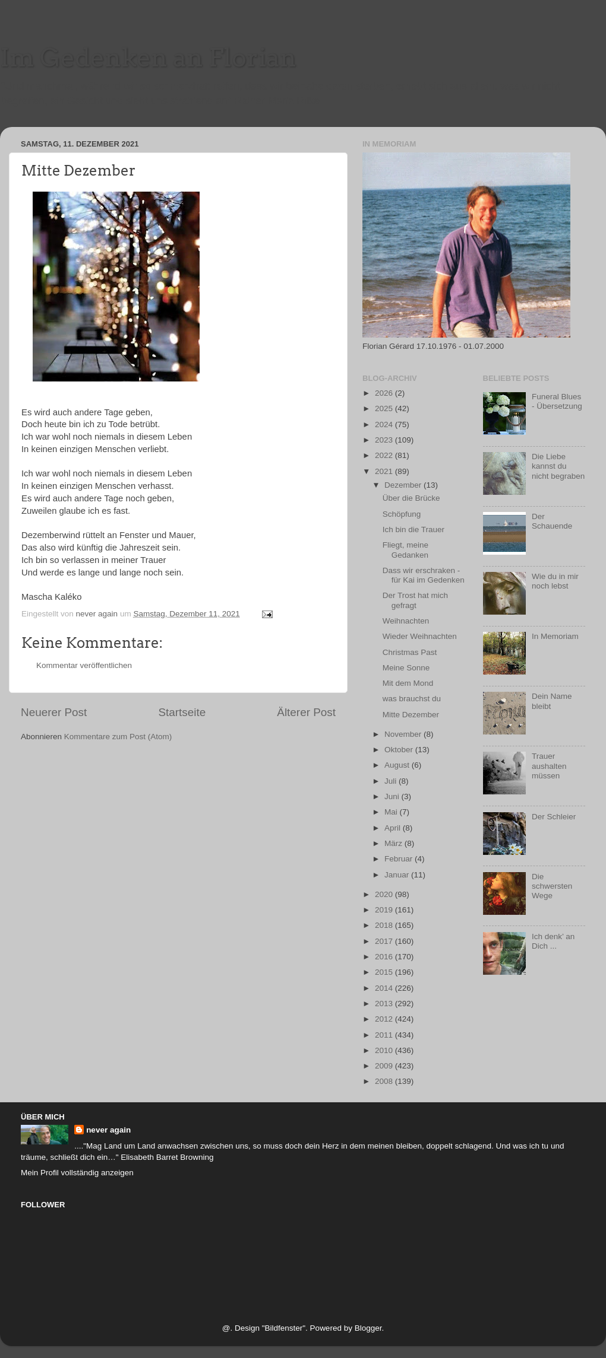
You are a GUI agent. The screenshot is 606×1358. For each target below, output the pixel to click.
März (394, 843)
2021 (385, 471)
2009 (385, 1065)
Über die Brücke (411, 498)
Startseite (182, 712)
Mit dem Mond (408, 683)
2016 (385, 956)
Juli (391, 781)
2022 (385, 455)
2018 (385, 925)
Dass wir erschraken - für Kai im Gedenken (424, 575)
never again (108, 1129)
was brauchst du (412, 698)
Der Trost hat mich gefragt (415, 600)
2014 (385, 988)
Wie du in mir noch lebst (555, 581)
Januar (397, 874)
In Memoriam (555, 636)
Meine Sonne (406, 667)
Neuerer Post (54, 712)
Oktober (399, 749)
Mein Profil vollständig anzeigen (77, 1172)
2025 (385, 408)
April (393, 827)
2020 (385, 894)
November (404, 734)
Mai (392, 811)
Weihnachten (406, 620)
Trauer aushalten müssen (549, 766)
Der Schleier (554, 816)
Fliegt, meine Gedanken (405, 549)
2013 (385, 1003)
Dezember (404, 485)
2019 (385, 909)
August (398, 765)
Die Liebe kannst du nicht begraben (558, 466)
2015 (385, 972)
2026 (385, 393)
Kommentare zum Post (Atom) (118, 736)
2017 (385, 941)
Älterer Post (306, 712)
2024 (385, 424)
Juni (393, 796)
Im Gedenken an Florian (148, 57)
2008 (385, 1081)
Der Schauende (552, 521)
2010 (385, 1050)
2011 (385, 1035)
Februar (399, 858)
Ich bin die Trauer (413, 529)
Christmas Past (410, 652)
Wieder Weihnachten (420, 636)
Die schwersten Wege (552, 886)
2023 (385, 439)
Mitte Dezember (411, 714)
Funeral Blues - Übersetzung (557, 401)
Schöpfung (402, 514)
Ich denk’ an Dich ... (553, 941)
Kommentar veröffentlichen (84, 665)
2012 (385, 1018)
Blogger (368, 1328)
